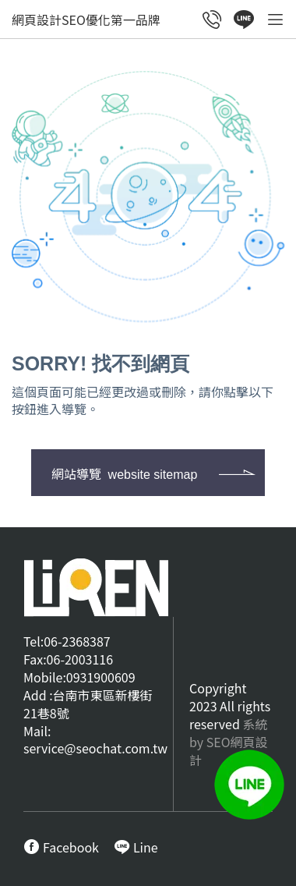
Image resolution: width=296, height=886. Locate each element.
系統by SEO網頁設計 (228, 741)
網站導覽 (124, 473)
